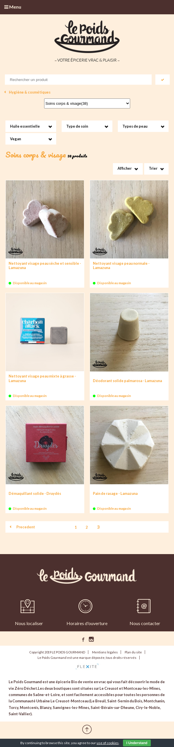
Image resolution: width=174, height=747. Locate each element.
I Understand (136, 743)
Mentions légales (105, 652)
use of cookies (108, 743)
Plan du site (133, 652)
